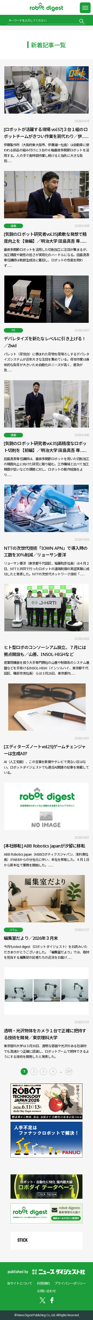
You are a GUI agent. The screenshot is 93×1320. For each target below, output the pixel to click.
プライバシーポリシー (70, 1283)
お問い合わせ (46, 1291)
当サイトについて (19, 1283)
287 (68, 1071)
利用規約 (43, 1283)
